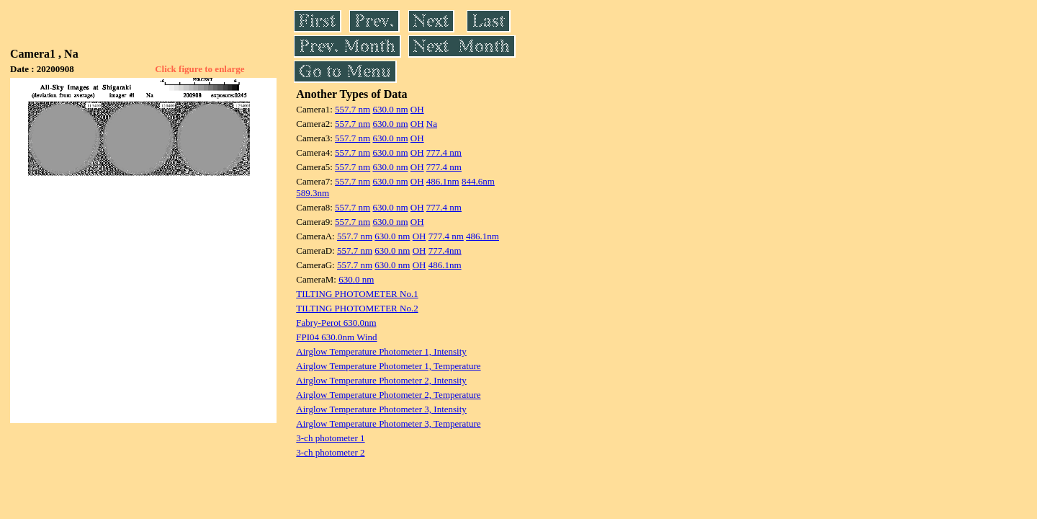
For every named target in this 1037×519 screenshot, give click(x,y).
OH (417, 109)
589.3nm (312, 192)
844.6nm (478, 181)
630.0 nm (390, 109)
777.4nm (445, 250)
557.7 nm (352, 109)
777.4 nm (444, 152)
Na (431, 123)
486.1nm (442, 181)
